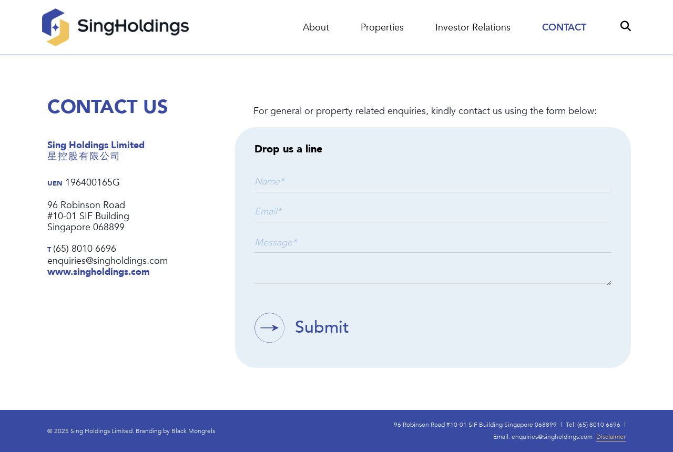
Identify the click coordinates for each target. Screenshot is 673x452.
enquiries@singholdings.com (107, 261)
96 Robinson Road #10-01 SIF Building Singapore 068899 (475, 435)
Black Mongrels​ (193, 441)
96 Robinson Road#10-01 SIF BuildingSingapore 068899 (88, 216)
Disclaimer (611, 447)
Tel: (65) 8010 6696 (593, 435)
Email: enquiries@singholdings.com (543, 447)
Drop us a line (288, 149)
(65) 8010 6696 (84, 249)
